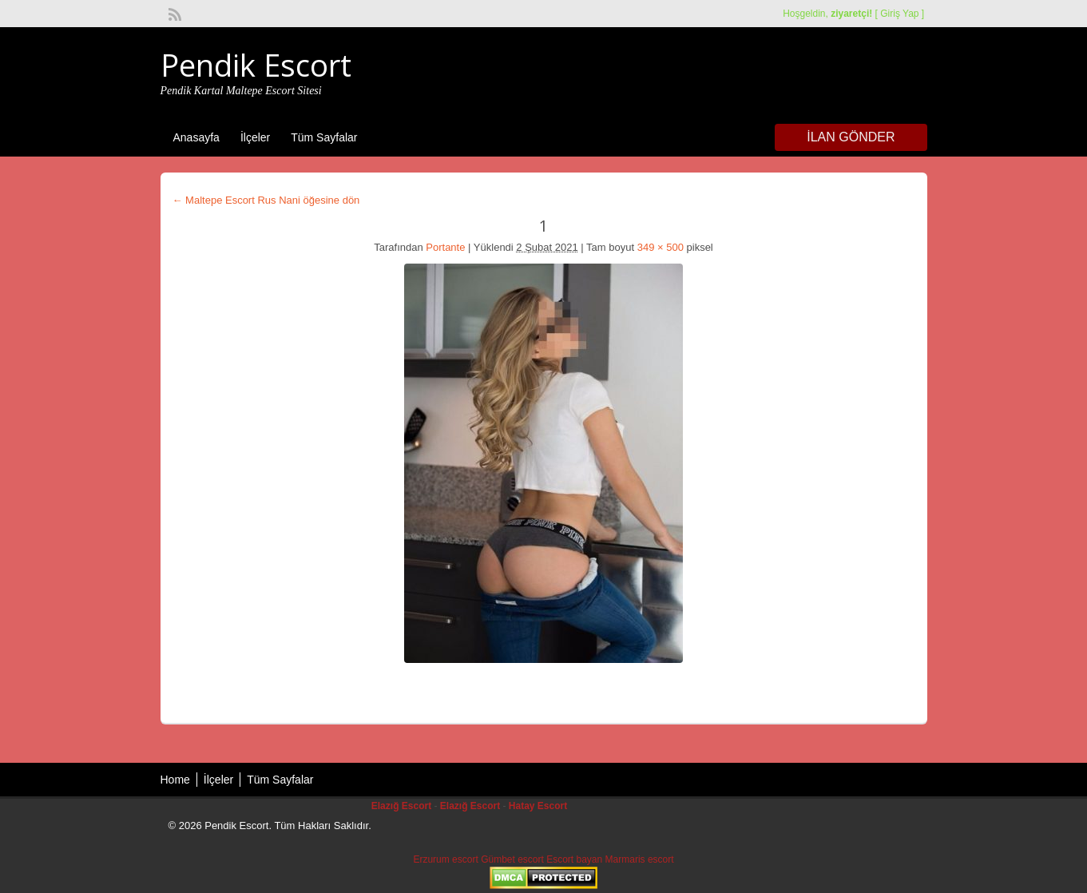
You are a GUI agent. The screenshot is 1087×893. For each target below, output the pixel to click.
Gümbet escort (512, 859)
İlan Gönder (851, 137)
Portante (445, 247)
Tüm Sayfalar (324, 137)
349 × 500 (660, 247)
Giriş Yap (899, 13)
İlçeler (255, 137)
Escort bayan (574, 859)
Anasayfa (196, 137)
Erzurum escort (445, 859)
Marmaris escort (639, 859)
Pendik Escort (256, 64)
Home (175, 779)
